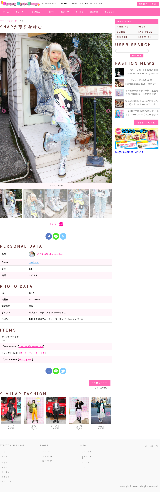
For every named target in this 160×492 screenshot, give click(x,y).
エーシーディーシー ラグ (31, 346)
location (145, 37)
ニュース (20, 11)
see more (146, 122)
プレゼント (110, 11)
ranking (123, 26)
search (137, 55)
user (141, 26)
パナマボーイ (25, 359)
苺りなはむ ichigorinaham (46, 254)
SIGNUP (143, 4)
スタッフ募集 (87, 457)
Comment (99, 383)
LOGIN (154, 4)
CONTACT (47, 461)
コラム (85, 467)
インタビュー (36, 11)
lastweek (145, 31)
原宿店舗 (94, 11)
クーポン (79, 11)
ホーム (6, 11)
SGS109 (46, 451)
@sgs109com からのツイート (132, 152)
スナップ (65, 11)
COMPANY (47, 456)
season (122, 37)
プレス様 (86, 462)
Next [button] (108, 111)
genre (121, 31)
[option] (56, 111)
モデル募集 (87, 451)
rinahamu (34, 262)
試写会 (52, 11)
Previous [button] (4, 111)
